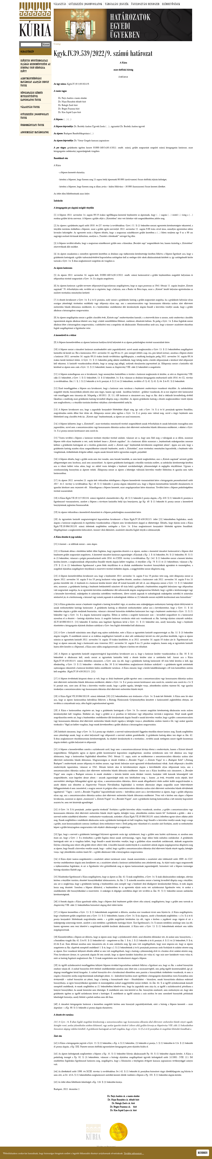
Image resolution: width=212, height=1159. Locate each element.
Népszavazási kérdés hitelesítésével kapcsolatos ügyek (32, 96)
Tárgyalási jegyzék (117, 4)
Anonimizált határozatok (35, 132)
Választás (60, 4)
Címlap (57, 44)
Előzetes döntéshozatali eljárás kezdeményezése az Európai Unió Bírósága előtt (35, 66)
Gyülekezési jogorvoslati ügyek (35, 116)
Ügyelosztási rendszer (145, 4)
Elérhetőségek (171, 4)
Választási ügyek (30, 107)
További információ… (134, 1154)
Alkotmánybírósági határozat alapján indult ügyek (35, 82)
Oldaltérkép (27, 51)
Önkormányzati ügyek (32, 125)
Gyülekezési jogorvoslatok (85, 4)
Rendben (203, 1153)
